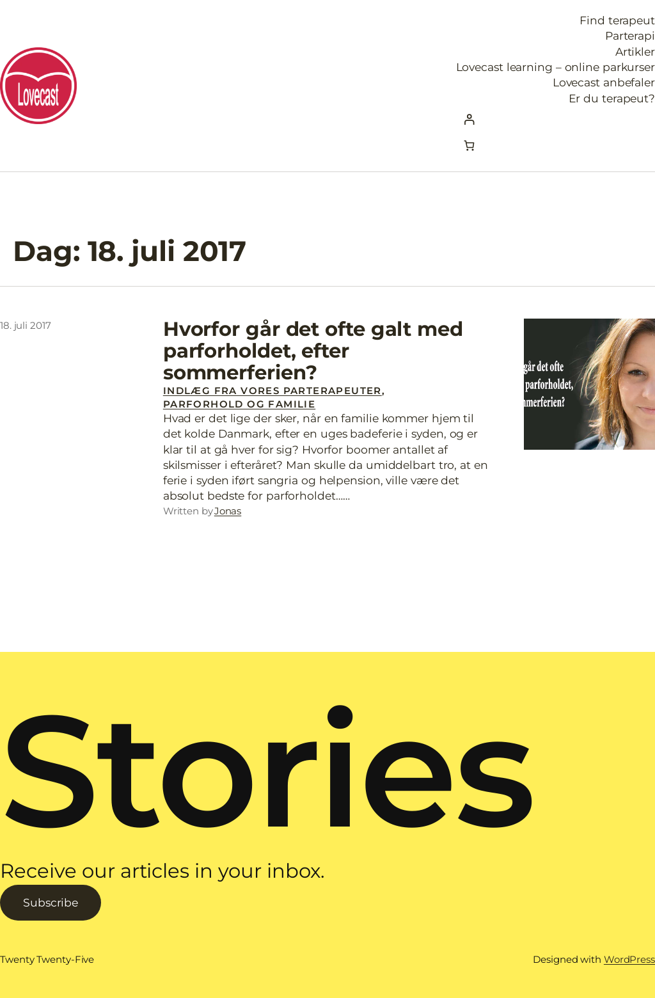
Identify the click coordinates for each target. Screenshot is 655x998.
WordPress (629, 959)
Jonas (228, 511)
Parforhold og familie (239, 404)
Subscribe (50, 902)
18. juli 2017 (25, 325)
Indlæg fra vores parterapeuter (272, 390)
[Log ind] (555, 119)
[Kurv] (469, 145)
